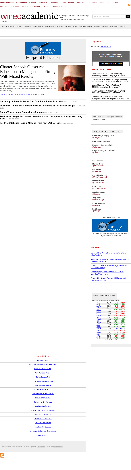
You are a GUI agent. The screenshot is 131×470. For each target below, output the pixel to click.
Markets (68, 26)
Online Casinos (42, 360)
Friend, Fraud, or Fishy (22, 94)
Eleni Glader (97, 141)
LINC (98, 325)
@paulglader (96, 138)
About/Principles (7, 3)
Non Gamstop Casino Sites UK (43, 394)
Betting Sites (42, 435)
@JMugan (96, 194)
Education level (38, 26)
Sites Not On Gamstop (43, 414)
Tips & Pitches (106, 47)
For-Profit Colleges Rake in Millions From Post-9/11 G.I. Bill (30, 123)
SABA (99, 332)
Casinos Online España (42, 369)
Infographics (114, 26)
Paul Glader (96, 136)
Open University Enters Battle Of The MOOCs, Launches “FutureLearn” (107, 86)
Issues (75, 26)
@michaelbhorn (98, 166)
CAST (99, 310)
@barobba (96, 153)
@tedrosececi (97, 205)
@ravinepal (96, 211)
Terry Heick (96, 198)
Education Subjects (86, 26)
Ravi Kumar (96, 209)
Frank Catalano (98, 181)
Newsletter (42, 3)
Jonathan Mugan (98, 192)
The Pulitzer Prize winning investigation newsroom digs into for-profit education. (111, 234)
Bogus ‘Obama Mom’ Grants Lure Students (22, 112)
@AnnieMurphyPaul (99, 177)
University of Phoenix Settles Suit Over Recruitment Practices (31, 101)
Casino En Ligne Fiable (42, 390)
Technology (27, 26)
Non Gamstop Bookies (31, 7)
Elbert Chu (96, 145)
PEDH (99, 329)
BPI (98, 308)
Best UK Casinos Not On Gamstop (42, 410)
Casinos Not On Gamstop (43, 402)
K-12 (32, 94)
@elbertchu (96, 147)
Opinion (105, 26)
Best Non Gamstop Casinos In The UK (42, 365)
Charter (2, 94)
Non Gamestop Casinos (87, 3)
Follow (114, 117)
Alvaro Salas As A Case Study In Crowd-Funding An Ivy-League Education (109, 92)
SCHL (99, 334)
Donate (71, 3)
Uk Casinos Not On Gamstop (55, 7)
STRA (99, 336)
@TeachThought (98, 200)
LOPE (99, 327)
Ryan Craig (96, 186)
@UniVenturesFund (99, 188)
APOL (99, 304)
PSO (98, 330)
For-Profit (9, 94)
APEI (98, 302)
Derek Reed (96, 170)
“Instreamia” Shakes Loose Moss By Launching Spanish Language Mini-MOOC (109, 75)
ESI (98, 321)
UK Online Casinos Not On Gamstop (43, 431)
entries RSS (41, 446)
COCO (99, 313)
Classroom (54, 3)
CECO (99, 312)
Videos (122, 26)
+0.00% (122, 329)
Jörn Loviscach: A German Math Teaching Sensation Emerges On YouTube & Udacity (110, 80)
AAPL (99, 306)
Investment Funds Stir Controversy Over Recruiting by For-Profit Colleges (37, 106)
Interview (97, 26)
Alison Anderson (98, 203)
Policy (19, 26)
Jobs (64, 3)
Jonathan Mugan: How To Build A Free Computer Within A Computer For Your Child (110, 98)
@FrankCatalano (98, 183)
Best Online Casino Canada (43, 381)
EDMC (99, 319)
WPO (98, 338)
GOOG (99, 323)
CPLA (99, 315)
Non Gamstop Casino (8, 26)
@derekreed (96, 171)
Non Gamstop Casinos (108, 3)
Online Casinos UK (42, 377)
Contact (32, 3)
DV (98, 317)
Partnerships (21, 3)
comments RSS (58, 446)
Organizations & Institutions (54, 26)
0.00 (116, 329)
